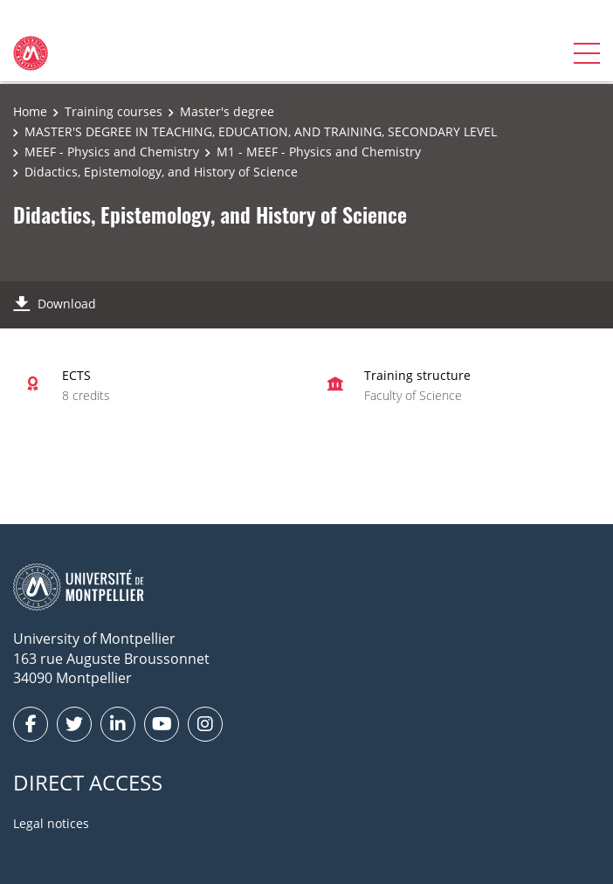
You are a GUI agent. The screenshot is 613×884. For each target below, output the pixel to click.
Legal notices (51, 823)
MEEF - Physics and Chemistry (111, 151)
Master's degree (227, 111)
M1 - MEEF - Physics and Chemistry (319, 151)
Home (30, 111)
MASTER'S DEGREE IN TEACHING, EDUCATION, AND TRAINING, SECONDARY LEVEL (260, 131)
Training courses (113, 111)
